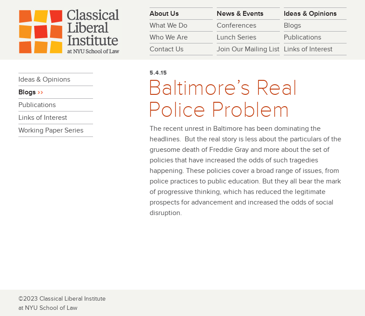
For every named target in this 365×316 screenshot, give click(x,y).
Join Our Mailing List (248, 49)
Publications (302, 37)
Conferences (236, 25)
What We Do (168, 25)
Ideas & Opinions (310, 13)
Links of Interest (308, 49)
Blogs (292, 25)
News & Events (240, 13)
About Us (164, 13)
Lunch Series (236, 37)
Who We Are (169, 37)
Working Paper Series (50, 130)
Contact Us (166, 49)
